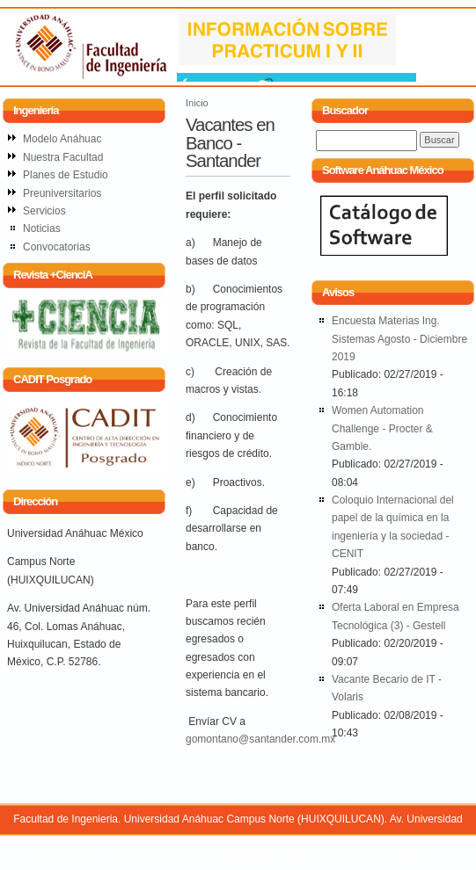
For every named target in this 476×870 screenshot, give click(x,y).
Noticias (42, 228)
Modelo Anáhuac (62, 139)
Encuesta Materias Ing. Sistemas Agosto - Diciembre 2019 (399, 339)
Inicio (197, 103)
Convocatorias (57, 247)
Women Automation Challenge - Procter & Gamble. (382, 428)
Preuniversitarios (62, 193)
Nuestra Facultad (63, 157)
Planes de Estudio (65, 175)
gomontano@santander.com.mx (260, 739)
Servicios (44, 211)
